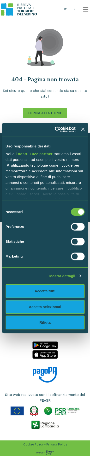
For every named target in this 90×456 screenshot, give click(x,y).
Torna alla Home (45, 113)
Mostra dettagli (62, 276)
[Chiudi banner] (82, 129)
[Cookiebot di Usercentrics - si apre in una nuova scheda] (56, 129)
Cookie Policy (33, 444)
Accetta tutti (45, 291)
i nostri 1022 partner (34, 154)
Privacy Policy (56, 444)
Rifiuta (45, 322)
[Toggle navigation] (84, 9)
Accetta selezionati (45, 307)
